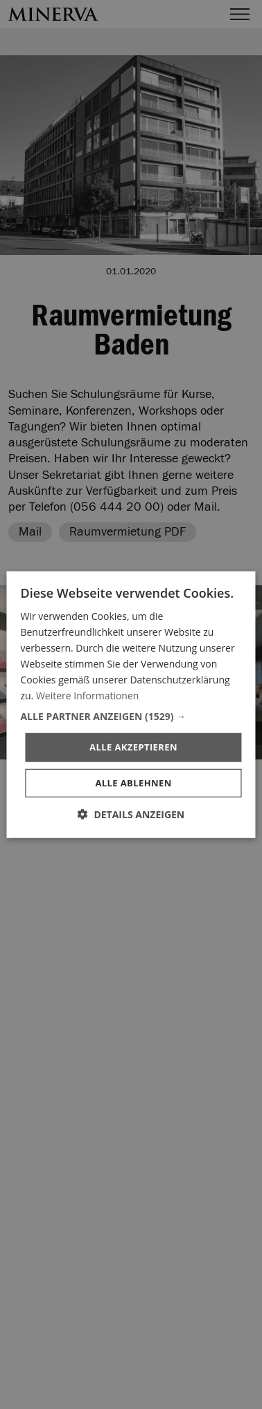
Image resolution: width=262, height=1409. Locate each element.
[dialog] (131, 704)
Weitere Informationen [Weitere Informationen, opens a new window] (87, 695)
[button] (130, 716)
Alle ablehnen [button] (133, 783)
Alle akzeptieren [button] (133, 747)
